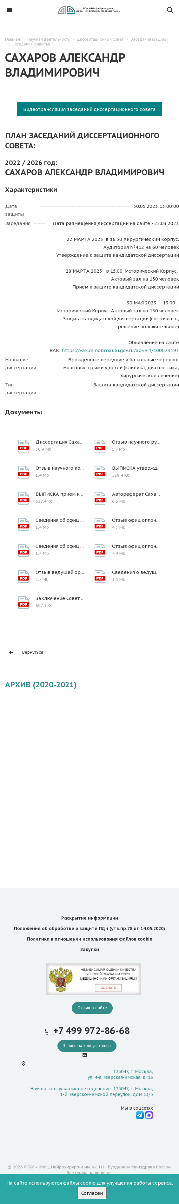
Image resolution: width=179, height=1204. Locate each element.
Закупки (89, 949)
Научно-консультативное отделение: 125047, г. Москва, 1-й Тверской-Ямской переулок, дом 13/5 (91, 1091)
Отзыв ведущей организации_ (72, 572)
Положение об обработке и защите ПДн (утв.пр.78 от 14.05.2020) (89, 928)
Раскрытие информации (89, 918)
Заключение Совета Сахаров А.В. (75, 598)
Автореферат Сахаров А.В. (143, 494)
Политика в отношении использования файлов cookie (89, 939)
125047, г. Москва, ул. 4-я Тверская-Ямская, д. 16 (120, 1074)
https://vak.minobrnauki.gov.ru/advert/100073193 (120, 350)
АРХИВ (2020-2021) (41, 685)
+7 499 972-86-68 (91, 1031)
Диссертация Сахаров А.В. (67, 442)
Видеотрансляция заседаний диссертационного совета (89, 109)
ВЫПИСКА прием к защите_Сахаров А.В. (83, 494)
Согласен (92, 1193)
